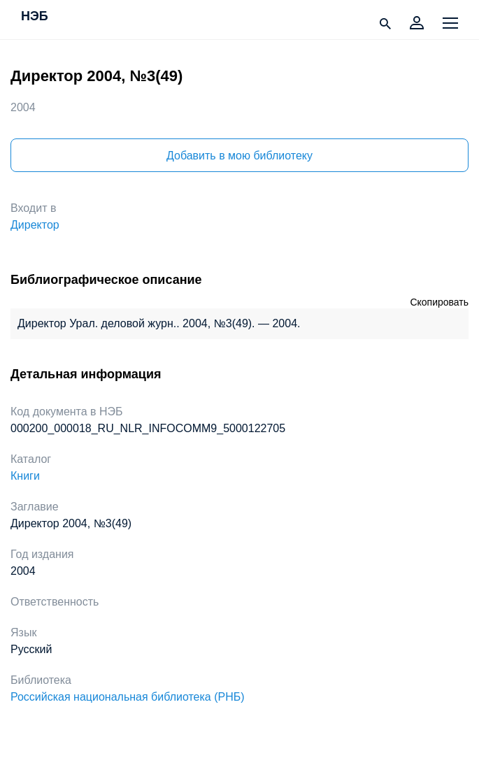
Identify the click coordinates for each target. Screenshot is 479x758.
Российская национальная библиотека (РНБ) (127, 697)
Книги (25, 476)
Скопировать (439, 302)
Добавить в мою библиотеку (239, 156)
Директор (34, 225)
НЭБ (34, 16)
